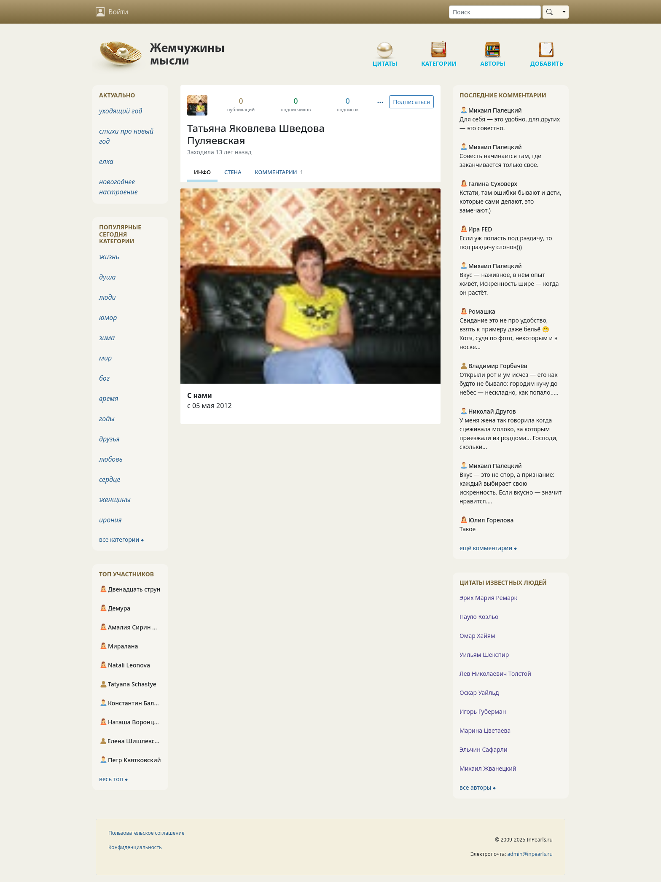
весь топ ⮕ (113, 779)
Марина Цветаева (485, 730)
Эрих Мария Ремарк (488, 598)
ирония (110, 519)
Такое (467, 529)
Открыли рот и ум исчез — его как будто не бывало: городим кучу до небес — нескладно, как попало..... (508, 383)
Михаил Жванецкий (487, 768)
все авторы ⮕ (477, 787)
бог (104, 378)
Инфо (202, 172)
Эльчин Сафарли (483, 749)
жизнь (109, 256)
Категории (439, 46)
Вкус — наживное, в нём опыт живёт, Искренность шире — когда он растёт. (509, 283)
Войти (112, 11)
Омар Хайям (477, 636)
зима (107, 337)
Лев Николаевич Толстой (495, 674)
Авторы (493, 46)
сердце (109, 479)
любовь (111, 459)
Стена (233, 172)
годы (107, 418)
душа (107, 277)
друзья (109, 439)
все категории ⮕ (121, 539)
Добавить (547, 46)
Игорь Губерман (482, 711)
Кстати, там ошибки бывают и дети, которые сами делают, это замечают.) (510, 201)
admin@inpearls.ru (530, 854)
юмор (108, 317)
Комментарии (279, 172)
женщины (115, 499)
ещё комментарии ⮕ (488, 548)
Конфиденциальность (135, 847)
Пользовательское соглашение (146, 832)
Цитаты (385, 46)
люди (107, 297)
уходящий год (120, 111)
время (108, 398)
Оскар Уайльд (479, 692)
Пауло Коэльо (478, 617)
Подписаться (411, 102)
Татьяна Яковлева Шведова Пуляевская (256, 134)
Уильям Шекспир (484, 655)
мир (105, 358)
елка (106, 161)
